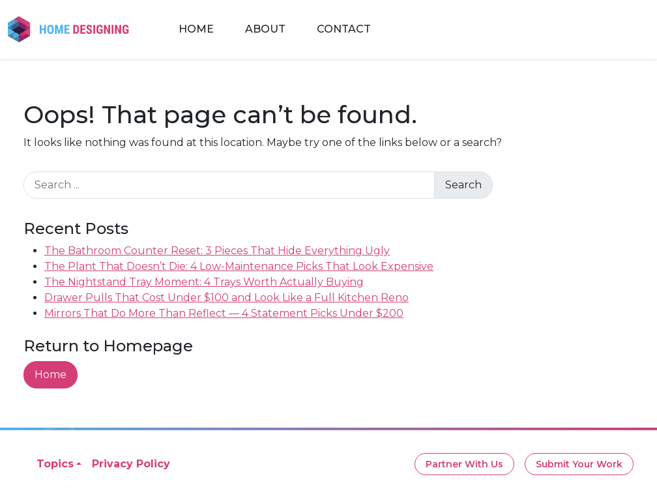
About (265, 29)
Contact (344, 29)
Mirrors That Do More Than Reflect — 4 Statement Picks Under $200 (223, 313)
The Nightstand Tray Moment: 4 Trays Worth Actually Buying (204, 282)
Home (196, 29)
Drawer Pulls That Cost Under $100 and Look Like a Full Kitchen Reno (226, 297)
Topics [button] (55, 464)
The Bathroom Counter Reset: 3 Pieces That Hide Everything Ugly (217, 250)
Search (463, 185)
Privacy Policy (131, 464)
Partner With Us (464, 464)
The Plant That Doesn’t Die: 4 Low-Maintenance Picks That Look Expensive (238, 266)
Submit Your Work (579, 464)
